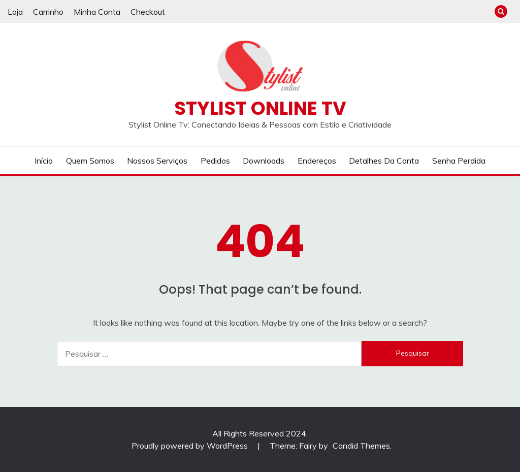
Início (44, 160)
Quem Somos (90, 160)
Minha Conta (97, 12)
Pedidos (215, 160)
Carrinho (48, 12)
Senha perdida (458, 160)
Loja (15, 12)
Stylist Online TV (260, 108)
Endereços (317, 160)
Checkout (148, 12)
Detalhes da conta (384, 160)
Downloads (263, 160)
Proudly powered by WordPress (191, 445)
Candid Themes (361, 445)
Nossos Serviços (157, 160)
